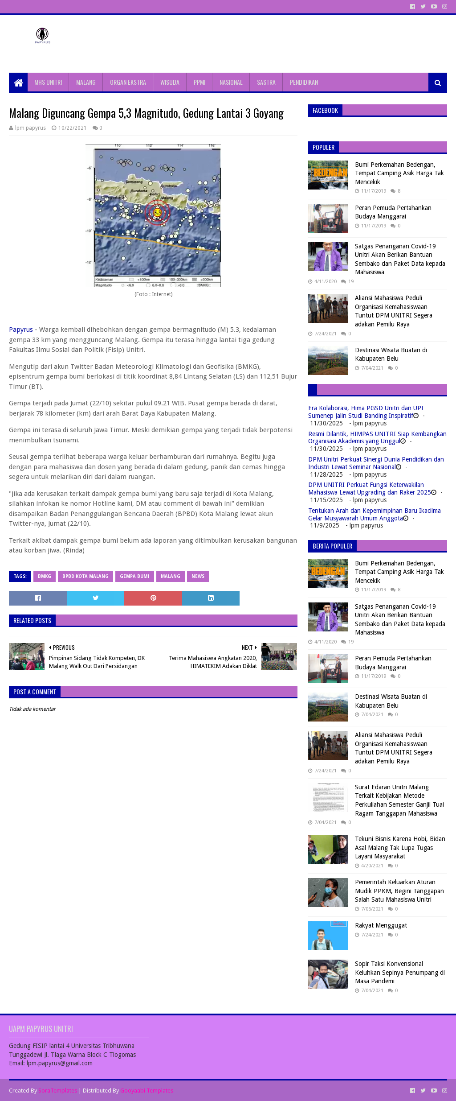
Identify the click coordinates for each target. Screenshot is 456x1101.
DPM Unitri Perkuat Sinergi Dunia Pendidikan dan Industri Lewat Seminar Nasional (376, 463)
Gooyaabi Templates (146, 1090)
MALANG (86, 82)
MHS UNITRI (48, 82)
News (197, 576)
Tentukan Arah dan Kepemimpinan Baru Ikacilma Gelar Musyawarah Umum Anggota (374, 514)
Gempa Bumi (135, 576)
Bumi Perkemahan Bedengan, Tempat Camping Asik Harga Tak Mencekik (399, 173)
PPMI (199, 82)
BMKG (44, 576)
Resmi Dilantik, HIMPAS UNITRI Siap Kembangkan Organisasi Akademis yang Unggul (377, 437)
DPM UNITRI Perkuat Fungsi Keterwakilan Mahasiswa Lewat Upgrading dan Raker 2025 (369, 488)
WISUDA (169, 82)
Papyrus (21, 330)
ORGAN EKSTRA (128, 82)
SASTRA (266, 82)
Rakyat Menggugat (381, 925)
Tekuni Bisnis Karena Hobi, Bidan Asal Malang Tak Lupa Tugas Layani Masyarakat (400, 847)
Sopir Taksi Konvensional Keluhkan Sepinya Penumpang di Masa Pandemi (400, 972)
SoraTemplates (57, 1090)
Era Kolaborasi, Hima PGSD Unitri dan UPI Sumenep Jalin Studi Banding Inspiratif (365, 411)
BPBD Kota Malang (85, 576)
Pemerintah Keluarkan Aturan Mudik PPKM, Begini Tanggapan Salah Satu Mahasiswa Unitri (399, 890)
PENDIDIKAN (304, 82)
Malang (170, 576)
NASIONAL (231, 82)
